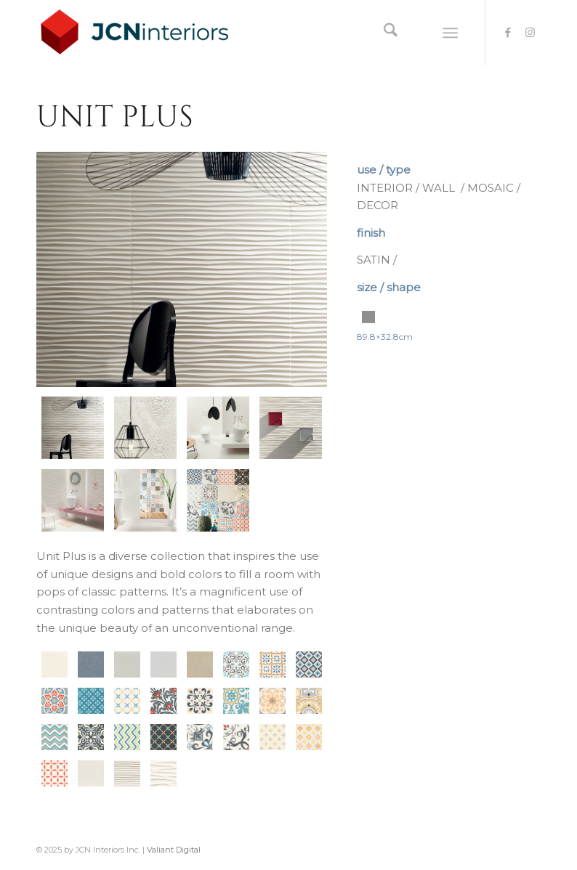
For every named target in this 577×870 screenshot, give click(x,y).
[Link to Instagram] (530, 33)
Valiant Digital (174, 850)
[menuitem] (383, 32)
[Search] (383, 32)
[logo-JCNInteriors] (146, 32)
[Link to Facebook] (508, 33)
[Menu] (450, 32)
